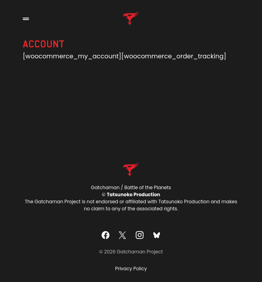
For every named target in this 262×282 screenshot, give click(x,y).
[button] (26, 19)
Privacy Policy (131, 268)
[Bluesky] (156, 235)
